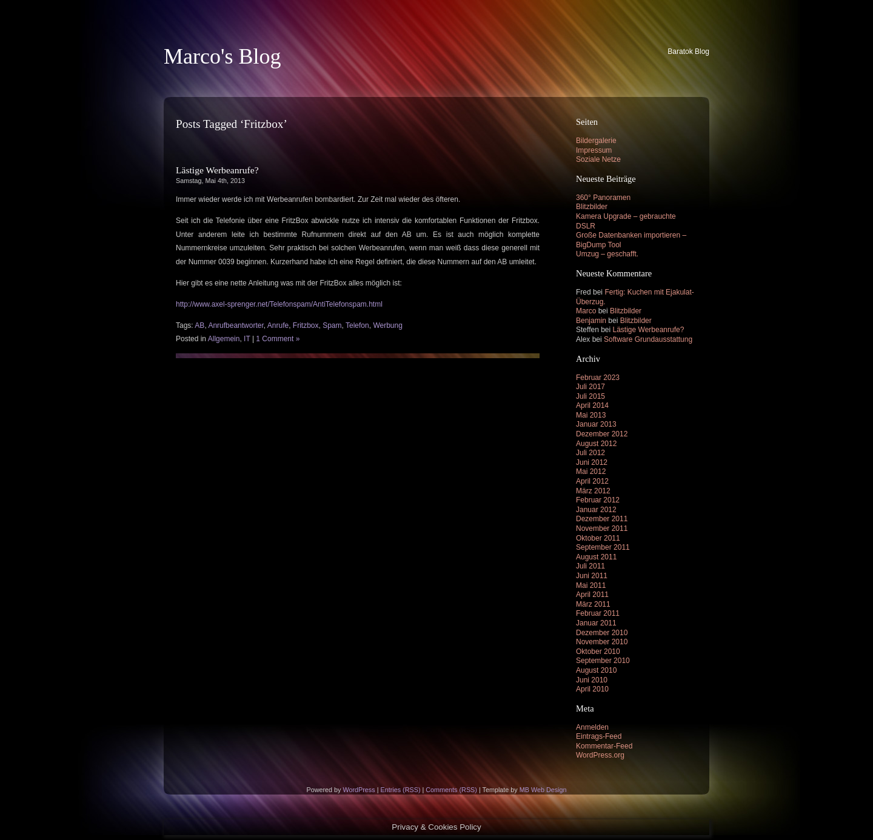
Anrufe (278, 325)
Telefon (357, 325)
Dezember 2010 (601, 632)
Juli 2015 (590, 396)
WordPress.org (600, 755)
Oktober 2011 (598, 538)
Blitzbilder (591, 206)
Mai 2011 (591, 585)
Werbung (387, 325)
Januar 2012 (596, 509)
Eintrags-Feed (598, 736)
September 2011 (603, 547)
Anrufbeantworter (235, 325)
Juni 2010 (591, 680)
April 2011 (592, 594)
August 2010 (596, 670)
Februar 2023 (598, 377)
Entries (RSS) (400, 789)
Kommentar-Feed (604, 746)
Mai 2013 (591, 415)
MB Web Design (543, 789)
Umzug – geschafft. (607, 254)
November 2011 (601, 528)
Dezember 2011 (601, 519)
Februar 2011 (598, 613)
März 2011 (593, 604)
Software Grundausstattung (648, 339)
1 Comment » (277, 339)
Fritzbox (306, 325)
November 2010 (601, 642)
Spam (332, 325)
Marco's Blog (222, 56)
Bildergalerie (596, 140)
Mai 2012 (591, 471)
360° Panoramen (603, 197)
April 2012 (592, 481)
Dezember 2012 (601, 434)
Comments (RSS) (451, 789)
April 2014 (592, 405)
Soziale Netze (598, 159)
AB (199, 325)
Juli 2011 (590, 566)
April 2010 (592, 689)
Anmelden (592, 727)
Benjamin (591, 320)
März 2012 (593, 491)
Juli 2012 (590, 452)
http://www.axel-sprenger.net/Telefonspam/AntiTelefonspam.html (279, 304)
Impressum (594, 150)
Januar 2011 (596, 623)
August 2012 (596, 443)
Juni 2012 (591, 462)
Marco (586, 311)
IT (247, 339)
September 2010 (603, 660)
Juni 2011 (591, 576)
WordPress (359, 789)
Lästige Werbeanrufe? (217, 170)
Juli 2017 (590, 386)
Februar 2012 (598, 500)
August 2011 (596, 557)
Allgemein (224, 339)
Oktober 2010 (598, 651)
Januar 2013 (596, 424)
